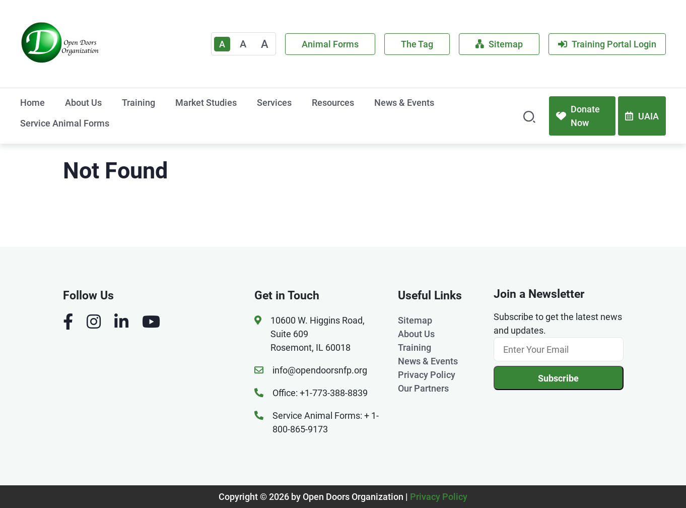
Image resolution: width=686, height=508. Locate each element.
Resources (333, 102)
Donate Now (578, 116)
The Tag (417, 44)
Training (138, 102)
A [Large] (264, 44)
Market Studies (206, 102)
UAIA (642, 116)
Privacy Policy (426, 374)
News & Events (404, 102)
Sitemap (499, 44)
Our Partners (423, 388)
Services (274, 102)
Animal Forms (330, 44)
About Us (83, 102)
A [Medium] (243, 44)
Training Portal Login (607, 44)
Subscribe (558, 378)
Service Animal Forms (64, 123)
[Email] (559, 349)
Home (32, 102)
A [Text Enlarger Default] (222, 44)
